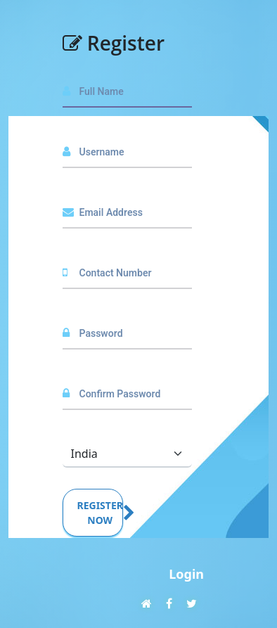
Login (186, 573)
